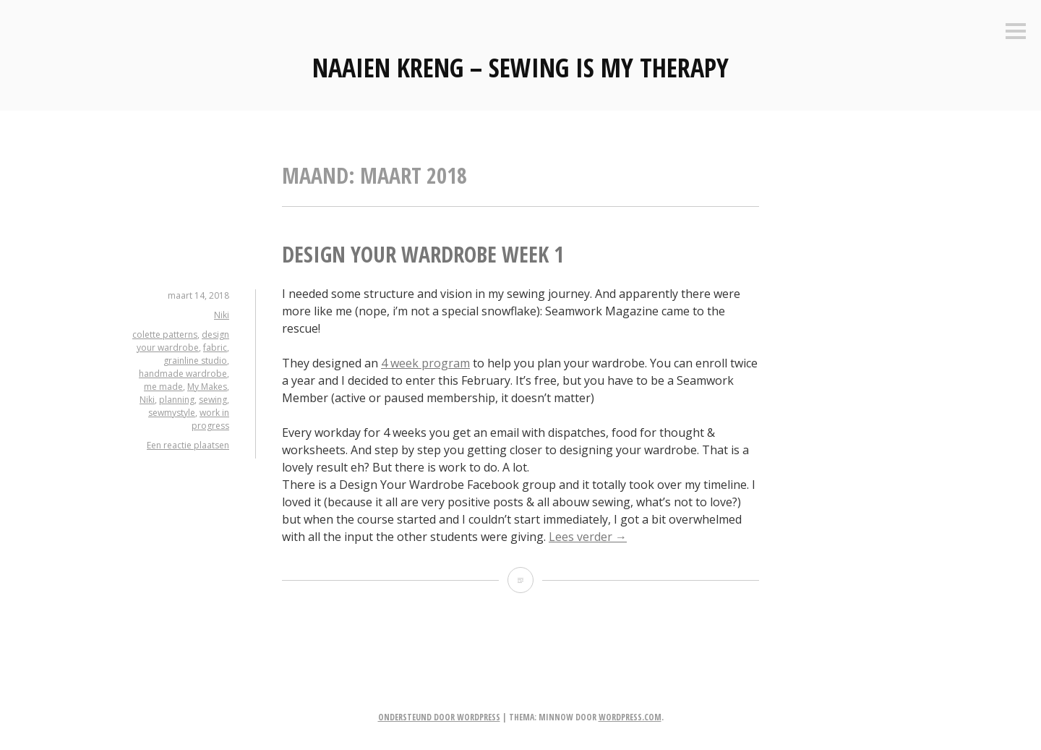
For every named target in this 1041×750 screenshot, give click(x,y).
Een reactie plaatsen (188, 445)
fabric (215, 347)
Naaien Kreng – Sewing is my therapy (520, 67)
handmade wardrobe (183, 373)
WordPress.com (630, 717)
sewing (213, 399)
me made (163, 386)
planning (176, 399)
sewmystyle (171, 412)
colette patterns (164, 334)
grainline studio (195, 360)
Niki (221, 315)
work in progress (210, 419)
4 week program (425, 363)
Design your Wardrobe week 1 (423, 254)
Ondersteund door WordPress (439, 717)
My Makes (207, 386)
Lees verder (588, 537)
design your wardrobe (183, 341)
